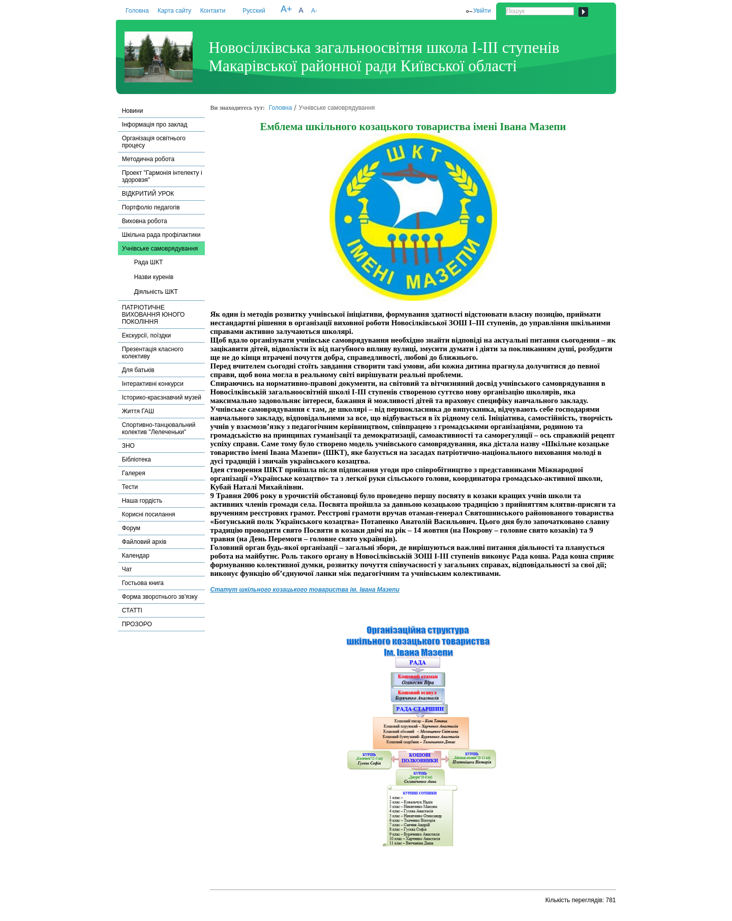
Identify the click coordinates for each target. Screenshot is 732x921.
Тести (130, 486)
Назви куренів (153, 277)
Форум (131, 528)
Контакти (213, 10)
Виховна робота (144, 221)
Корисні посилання (148, 514)
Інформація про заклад (155, 124)
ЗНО (128, 445)
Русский (253, 10)
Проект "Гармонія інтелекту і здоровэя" (162, 176)
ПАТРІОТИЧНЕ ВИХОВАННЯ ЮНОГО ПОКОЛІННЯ (153, 314)
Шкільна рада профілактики (161, 234)
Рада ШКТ (148, 262)
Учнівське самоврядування (160, 248)
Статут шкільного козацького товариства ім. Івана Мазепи (304, 589)
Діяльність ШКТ (156, 291)
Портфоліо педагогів (151, 207)
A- (314, 10)
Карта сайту (174, 10)
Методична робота (148, 159)
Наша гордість (142, 500)
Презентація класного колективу (153, 353)
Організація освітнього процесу (154, 142)
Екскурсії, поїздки (146, 335)
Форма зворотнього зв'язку (160, 596)
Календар (135, 555)
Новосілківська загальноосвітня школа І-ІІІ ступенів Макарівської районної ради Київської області (383, 57)
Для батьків (138, 370)
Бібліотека (136, 459)
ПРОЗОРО (137, 624)
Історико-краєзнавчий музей (161, 397)
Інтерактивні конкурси (153, 383)
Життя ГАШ (138, 411)
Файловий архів (144, 541)
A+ (286, 9)
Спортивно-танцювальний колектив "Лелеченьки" (159, 428)
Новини (132, 110)
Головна (137, 10)
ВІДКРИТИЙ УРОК (148, 193)
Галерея (133, 473)
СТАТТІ (132, 610)
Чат (127, 569)
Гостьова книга (143, 583)
